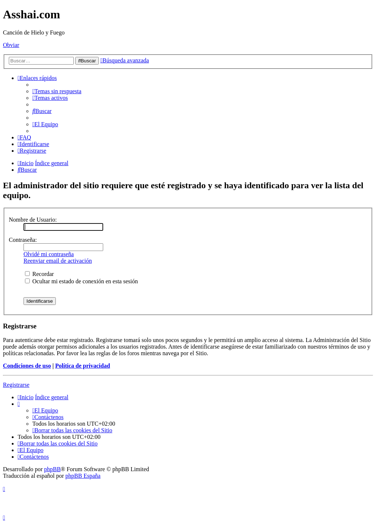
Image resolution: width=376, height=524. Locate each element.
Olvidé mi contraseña (49, 254)
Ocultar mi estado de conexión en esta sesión (81, 281)
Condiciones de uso (27, 366)
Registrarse (16, 385)
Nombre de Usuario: (33, 219)
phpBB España (83, 476)
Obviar (11, 45)
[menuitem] (57, 91)
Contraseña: (23, 240)
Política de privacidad (82, 366)
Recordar (39, 274)
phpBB (52, 469)
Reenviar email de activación (58, 261)
